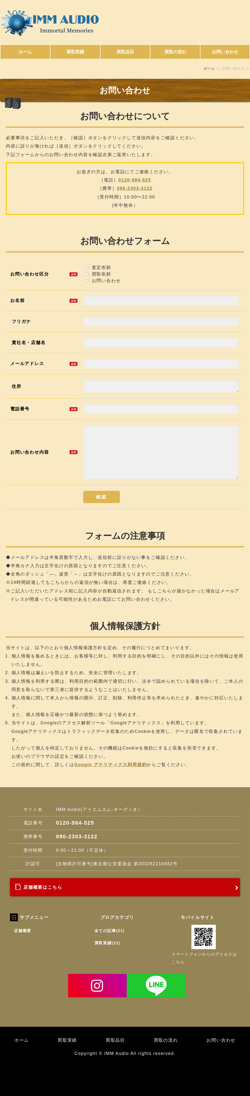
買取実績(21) (107, 943)
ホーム (25, 51)
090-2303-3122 (135, 188)
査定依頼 (98, 267)
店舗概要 (22, 931)
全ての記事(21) (109, 931)
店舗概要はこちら (42, 887)
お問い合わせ (225, 51)
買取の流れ (175, 51)
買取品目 (125, 51)
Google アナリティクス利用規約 (110, 764)
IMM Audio (116, 1053)
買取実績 (75, 51)
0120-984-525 (134, 180)
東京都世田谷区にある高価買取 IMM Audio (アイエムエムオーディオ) (53, 23)
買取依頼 (101, 274)
